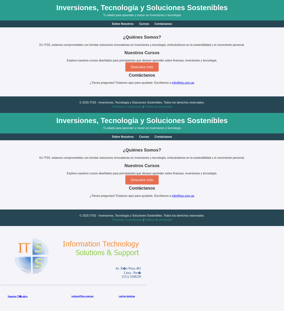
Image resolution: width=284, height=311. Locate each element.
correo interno (127, 296)
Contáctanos (163, 23)
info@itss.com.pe (183, 82)
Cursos (144, 23)
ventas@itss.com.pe (82, 296)
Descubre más (142, 67)
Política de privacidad (158, 106)
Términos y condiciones (127, 106)
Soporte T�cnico (18, 296)
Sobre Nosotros (123, 23)
